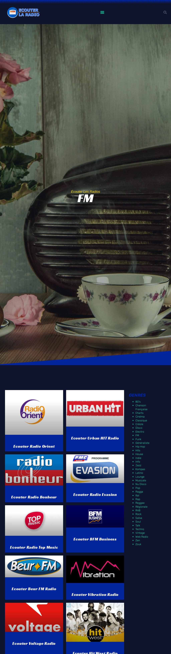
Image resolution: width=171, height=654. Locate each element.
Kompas (140, 469)
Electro (139, 431)
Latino (139, 472)
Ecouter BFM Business (95, 539)
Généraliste (142, 442)
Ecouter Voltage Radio (34, 643)
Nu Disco (140, 484)
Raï (137, 495)
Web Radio (141, 536)
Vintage (140, 532)
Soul (138, 521)
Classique (141, 420)
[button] (102, 12)
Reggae (140, 502)
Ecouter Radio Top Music (34, 547)
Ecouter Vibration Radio (95, 594)
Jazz (138, 465)
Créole (139, 424)
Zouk (138, 544)
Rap (137, 499)
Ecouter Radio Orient (34, 446)
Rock (138, 514)
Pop (137, 488)
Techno (139, 529)
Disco (138, 427)
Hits (137, 450)
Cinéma (140, 416)
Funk (138, 439)
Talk (137, 525)
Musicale (140, 480)
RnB (137, 510)
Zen (137, 540)
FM (137, 435)
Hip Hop (140, 446)
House (139, 454)
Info (137, 461)
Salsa (138, 518)
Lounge (139, 476)
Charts (139, 413)
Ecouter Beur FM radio (34, 588)
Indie (138, 458)
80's (138, 401)
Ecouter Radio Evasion (95, 494)
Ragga (139, 491)
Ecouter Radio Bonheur (34, 497)
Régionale (141, 506)
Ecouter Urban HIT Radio (95, 438)
